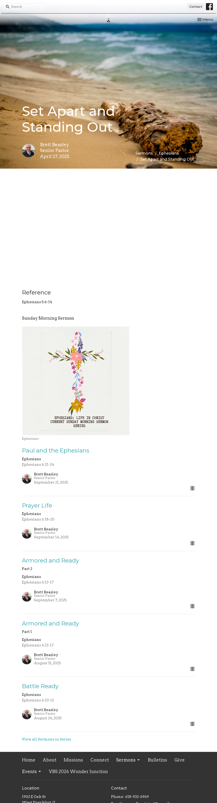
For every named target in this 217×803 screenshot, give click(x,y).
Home (28, 759)
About (49, 759)
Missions (73, 759)
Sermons (144, 153)
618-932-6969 (137, 797)
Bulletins (157, 759)
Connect (99, 759)
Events (32, 771)
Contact (195, 6)
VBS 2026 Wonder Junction (78, 771)
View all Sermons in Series (46, 739)
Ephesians (169, 153)
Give (179, 759)
